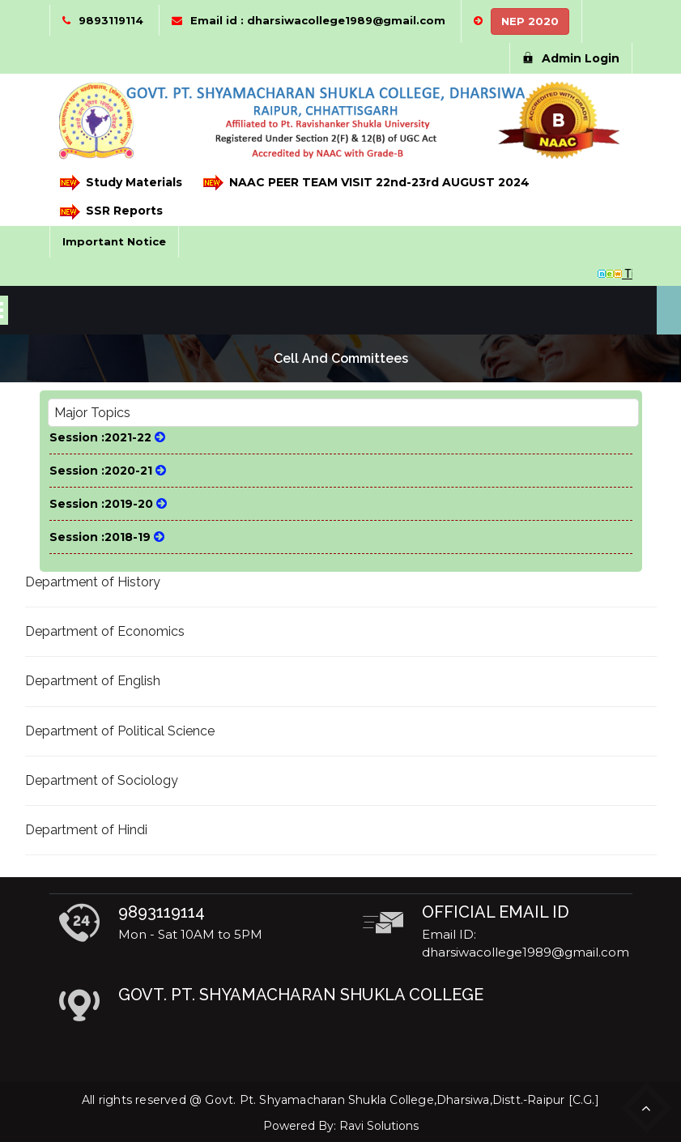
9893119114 (111, 20)
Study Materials (121, 182)
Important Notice (114, 241)
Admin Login (570, 58)
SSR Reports (111, 211)
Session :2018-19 (106, 537)
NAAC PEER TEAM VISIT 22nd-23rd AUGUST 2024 (366, 182)
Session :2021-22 (107, 437)
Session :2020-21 (107, 470)
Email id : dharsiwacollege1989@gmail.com (317, 20)
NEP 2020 (530, 21)
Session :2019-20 (108, 503)
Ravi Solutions (379, 1126)
